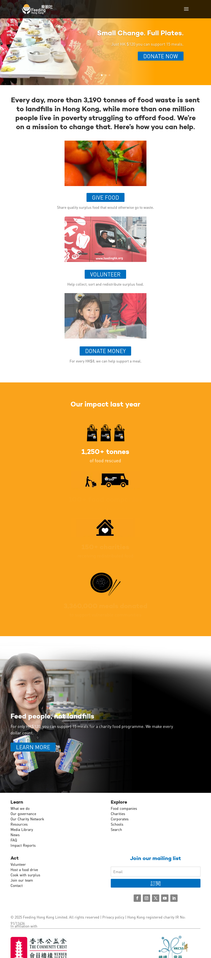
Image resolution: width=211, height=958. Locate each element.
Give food (105, 197)
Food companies (124, 808)
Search (116, 829)
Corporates (120, 818)
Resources (19, 824)
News (15, 834)
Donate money (105, 350)
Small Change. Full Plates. (140, 33)
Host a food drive (24, 869)
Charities (118, 813)
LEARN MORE (33, 747)
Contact (17, 885)
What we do (20, 808)
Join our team (22, 880)
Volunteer (105, 274)
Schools (117, 824)
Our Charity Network (27, 818)
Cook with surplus (25, 874)
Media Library (22, 829)
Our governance (23, 813)
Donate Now (160, 56)
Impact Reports (23, 845)
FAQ (14, 840)
